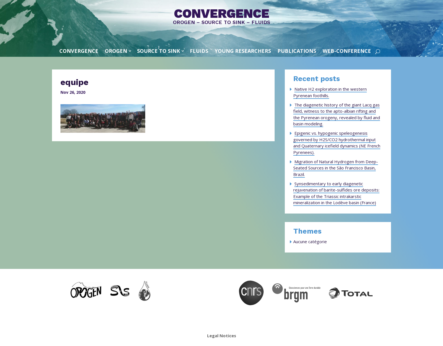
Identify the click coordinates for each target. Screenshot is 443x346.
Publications (296, 50)
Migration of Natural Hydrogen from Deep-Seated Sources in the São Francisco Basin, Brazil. (335, 168)
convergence (78, 50)
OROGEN (116, 50)
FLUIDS (199, 50)
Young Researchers (243, 50)
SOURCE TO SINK (158, 50)
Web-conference (347, 50)
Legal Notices (221, 335)
